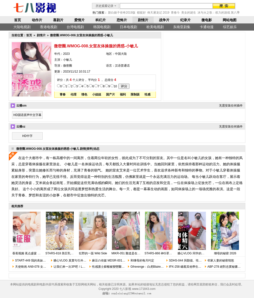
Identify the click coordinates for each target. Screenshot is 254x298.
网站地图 (229, 20)
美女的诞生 (188, 12)
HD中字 (27, 136)
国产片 (110, 94)
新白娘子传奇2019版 (121, 12)
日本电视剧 (128, 27)
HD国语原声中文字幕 (27, 115)
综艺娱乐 (230, 27)
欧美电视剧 (155, 27)
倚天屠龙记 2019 (158, 12)
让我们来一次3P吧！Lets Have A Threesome (83, 266)
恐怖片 (122, 20)
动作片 (37, 20)
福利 (123, 94)
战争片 (164, 20)
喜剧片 (58, 20)
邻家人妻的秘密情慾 (220, 260)
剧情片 (143, 20)
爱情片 (79, 20)
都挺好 (141, 12)
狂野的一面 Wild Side (93, 253)
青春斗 (175, 12)
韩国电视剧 (101, 27)
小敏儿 (67, 59)
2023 (66, 54)
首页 (17, 20)
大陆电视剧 (22, 27)
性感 (147, 94)
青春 (63, 94)
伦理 (73, 94)
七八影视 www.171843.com (137, 289)
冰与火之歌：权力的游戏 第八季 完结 (222, 12)
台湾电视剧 (75, 27)
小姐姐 (96, 94)
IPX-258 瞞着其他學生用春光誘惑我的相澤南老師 (201, 266)
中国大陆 (121, 54)
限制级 (135, 94)
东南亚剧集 (181, 27)
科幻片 (100, 20)
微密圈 (67, 65)
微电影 (206, 20)
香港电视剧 (48, 27)
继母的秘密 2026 (225, 253)
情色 (84, 94)
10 (115, 86)
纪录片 (185, 20)
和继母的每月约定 (142, 260)
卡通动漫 (207, 27)
